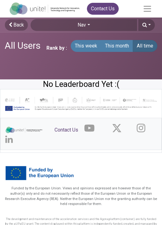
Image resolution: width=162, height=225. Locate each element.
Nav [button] (82, 25)
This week (86, 46)
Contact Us (103, 9)
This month (117, 46)
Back (16, 25)
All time (145, 46)
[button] (146, 25)
